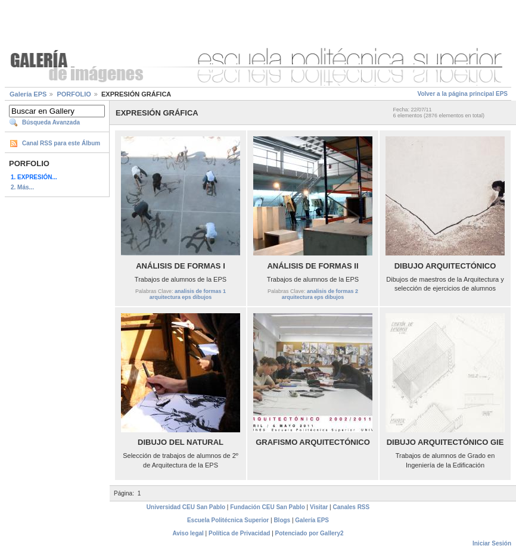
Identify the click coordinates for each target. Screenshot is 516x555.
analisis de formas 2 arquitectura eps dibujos (320, 294)
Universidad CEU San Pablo (186, 507)
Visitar (319, 507)
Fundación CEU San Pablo (267, 507)
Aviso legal (187, 533)
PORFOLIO (74, 94)
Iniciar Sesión (492, 543)
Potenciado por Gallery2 (309, 533)
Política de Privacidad (239, 533)
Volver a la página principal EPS (462, 94)
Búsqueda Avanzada (51, 122)
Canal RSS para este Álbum (61, 143)
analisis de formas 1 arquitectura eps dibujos (188, 294)
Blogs (281, 520)
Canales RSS (351, 507)
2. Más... (22, 187)
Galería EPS (28, 94)
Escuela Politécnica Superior (228, 520)
